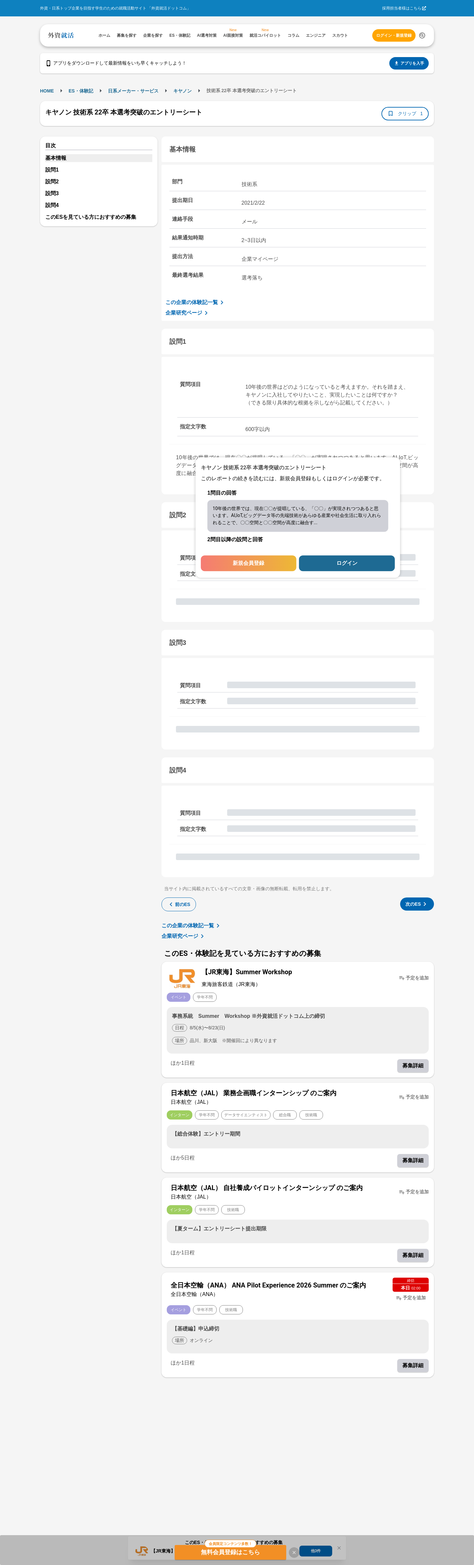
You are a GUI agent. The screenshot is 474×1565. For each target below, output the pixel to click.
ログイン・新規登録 (394, 35)
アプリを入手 (409, 63)
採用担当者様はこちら (401, 8)
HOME (47, 90)
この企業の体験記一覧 (195, 302)
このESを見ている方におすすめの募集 (90, 217)
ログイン (346, 563)
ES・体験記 (81, 90)
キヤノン (182, 90)
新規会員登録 (248, 563)
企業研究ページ (187, 313)
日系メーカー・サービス (133, 90)
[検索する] (422, 35)
